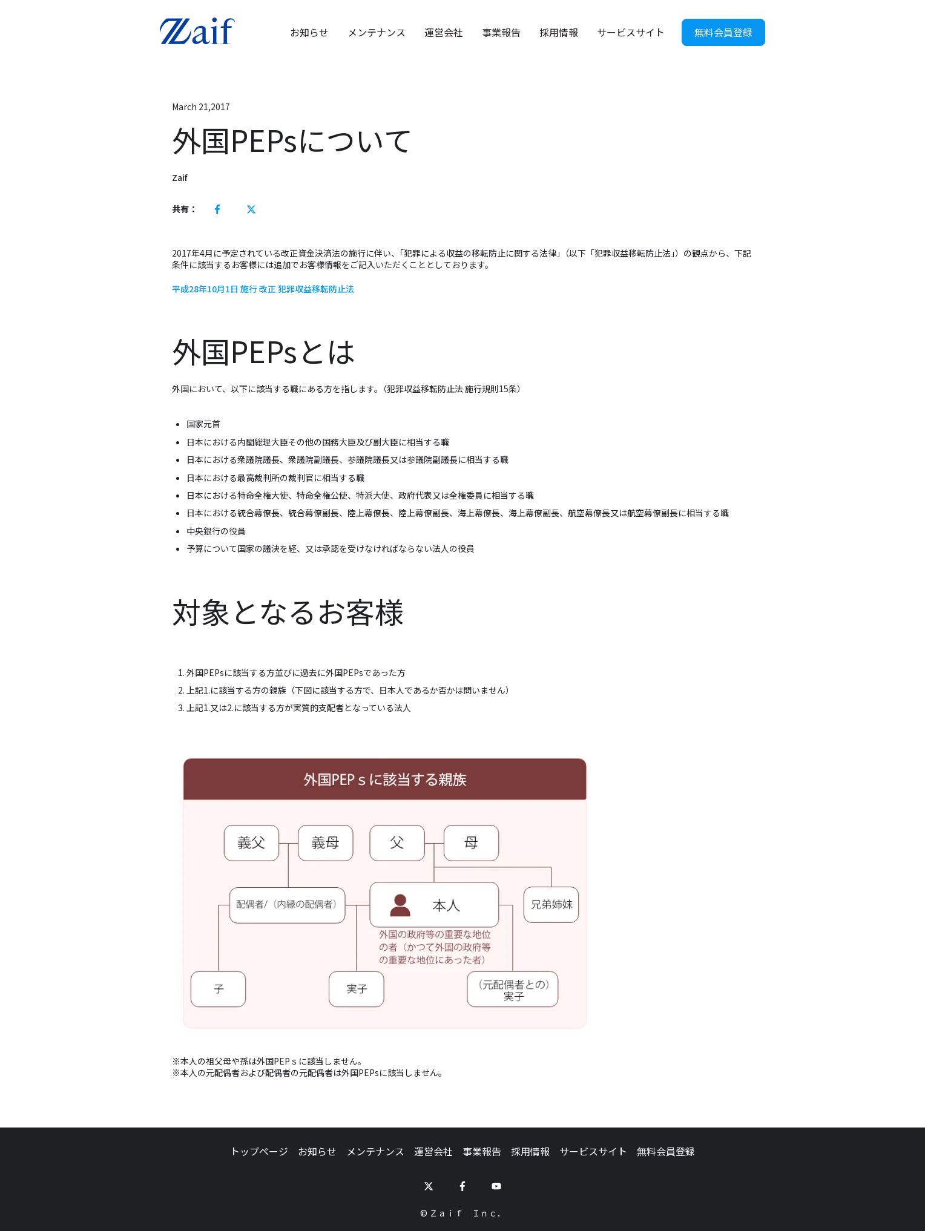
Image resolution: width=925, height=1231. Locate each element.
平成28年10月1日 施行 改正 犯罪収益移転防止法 (263, 289)
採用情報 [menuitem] (530, 1151)
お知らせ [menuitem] (317, 1151)
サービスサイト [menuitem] (593, 1151)
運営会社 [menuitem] (433, 1151)
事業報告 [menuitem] (481, 1151)
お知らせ (309, 32)
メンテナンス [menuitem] (375, 1151)
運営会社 (443, 32)
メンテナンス (376, 32)
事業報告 (501, 32)
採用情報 (558, 32)
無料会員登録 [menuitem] (666, 1151)
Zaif (179, 177)
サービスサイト (631, 32)
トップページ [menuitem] (259, 1151)
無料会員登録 (723, 32)
